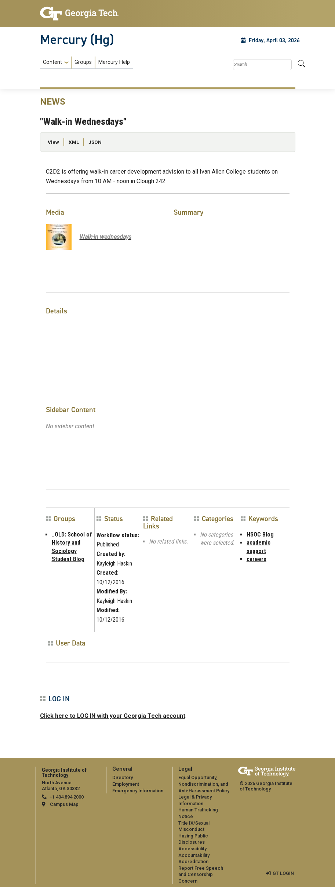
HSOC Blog (260, 534)
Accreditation (193, 861)
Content (52, 62)
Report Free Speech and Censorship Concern (200, 874)
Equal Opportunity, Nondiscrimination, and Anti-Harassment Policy (203, 784)
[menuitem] (86, 62)
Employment (125, 784)
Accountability (194, 855)
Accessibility (192, 848)
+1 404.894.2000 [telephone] (67, 797)
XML (74, 142)
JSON (95, 142)
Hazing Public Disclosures (193, 839)
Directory (122, 777)
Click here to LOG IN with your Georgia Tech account (112, 715)
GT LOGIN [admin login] (283, 873)
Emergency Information (137, 790)
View (53, 142)
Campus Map (64, 804)
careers (256, 559)
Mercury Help (114, 62)
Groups (83, 62)
